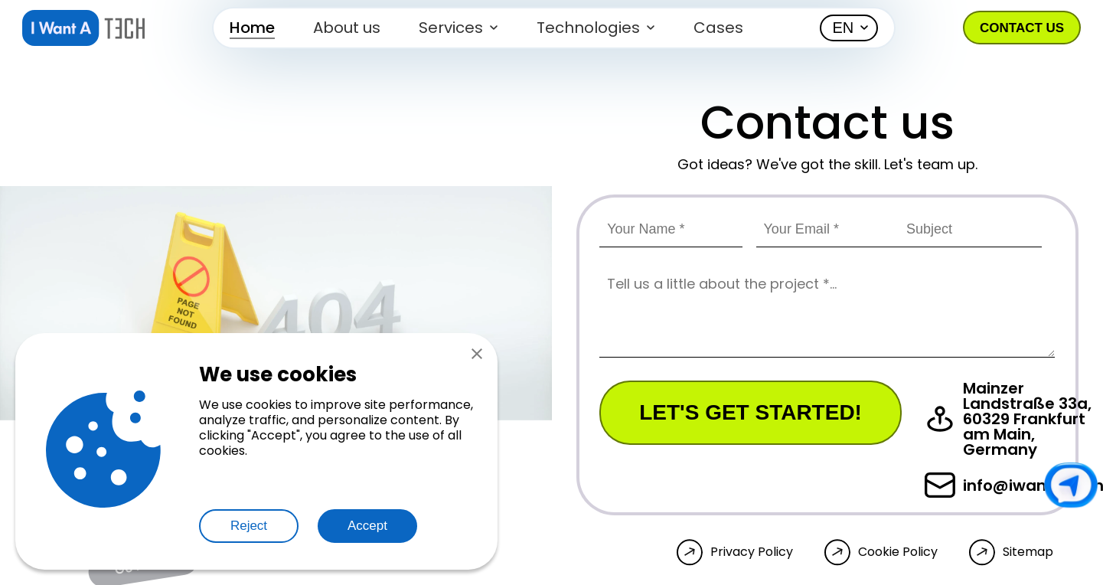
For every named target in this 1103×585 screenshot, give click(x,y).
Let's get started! (750, 412)
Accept (367, 525)
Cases (718, 27)
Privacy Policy (751, 552)
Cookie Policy (898, 552)
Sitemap (1028, 552)
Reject (248, 525)
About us (346, 27)
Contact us (1022, 28)
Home (252, 27)
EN (843, 27)
